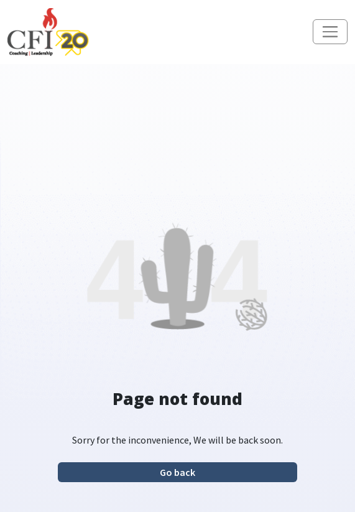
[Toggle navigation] (330, 31)
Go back (177, 472)
